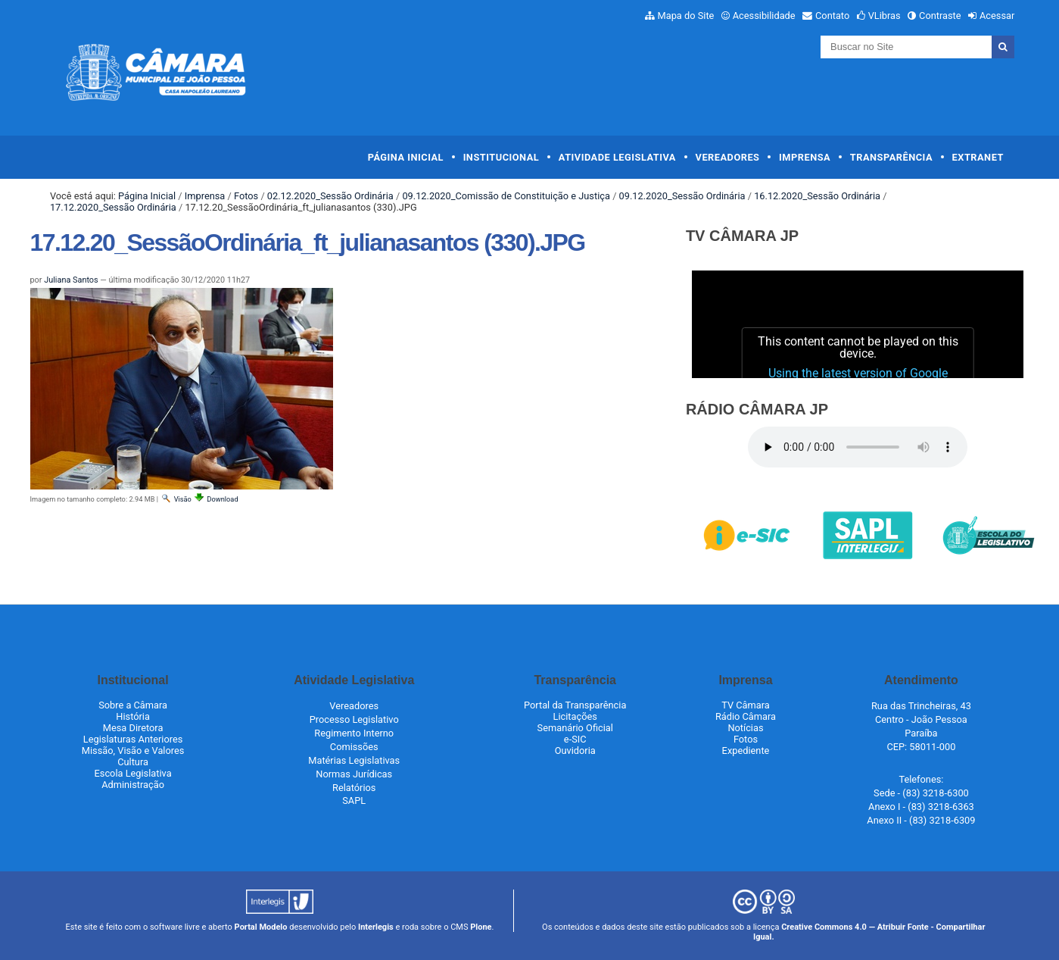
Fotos (246, 196)
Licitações (575, 716)
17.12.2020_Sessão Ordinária (113, 207)
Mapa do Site (686, 15)
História (133, 716)
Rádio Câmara (745, 716)
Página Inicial (406, 157)
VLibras (884, 15)
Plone (480, 927)
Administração (132, 784)
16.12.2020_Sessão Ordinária (817, 196)
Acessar (997, 15)
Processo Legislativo (354, 719)
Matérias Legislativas (354, 760)
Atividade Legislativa (617, 157)
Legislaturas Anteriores (132, 739)
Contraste (940, 15)
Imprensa (804, 157)
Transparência (891, 157)
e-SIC (575, 739)
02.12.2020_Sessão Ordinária (330, 196)
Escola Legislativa (133, 773)
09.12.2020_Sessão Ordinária (682, 196)
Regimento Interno (354, 733)
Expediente (746, 750)
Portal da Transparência (575, 705)
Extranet (978, 157)
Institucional (501, 157)
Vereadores (728, 157)
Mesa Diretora (133, 727)
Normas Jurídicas (354, 774)
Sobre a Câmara (132, 705)
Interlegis (376, 927)
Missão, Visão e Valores (133, 750)
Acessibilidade (764, 15)
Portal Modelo (261, 927)
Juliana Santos (71, 280)
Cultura (132, 762)
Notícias (745, 727)
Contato (832, 15)
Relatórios (353, 787)
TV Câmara (745, 705)
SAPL (354, 800)
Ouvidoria (575, 750)
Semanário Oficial (575, 727)
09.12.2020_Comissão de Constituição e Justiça (506, 196)
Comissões (354, 746)
